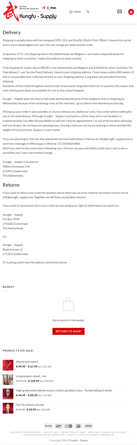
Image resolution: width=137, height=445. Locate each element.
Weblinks (94, 432)
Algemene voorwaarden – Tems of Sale (34, 432)
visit (58, 120)
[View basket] (131, 12)
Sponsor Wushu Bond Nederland (44, 434)
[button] (75, 12)
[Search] (88, 11)
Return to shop (68, 331)
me (63, 120)
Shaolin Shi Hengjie (114, 432)
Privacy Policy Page (73, 432)
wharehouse (23, 116)
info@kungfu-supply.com (114, 139)
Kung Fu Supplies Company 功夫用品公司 (90, 434)
